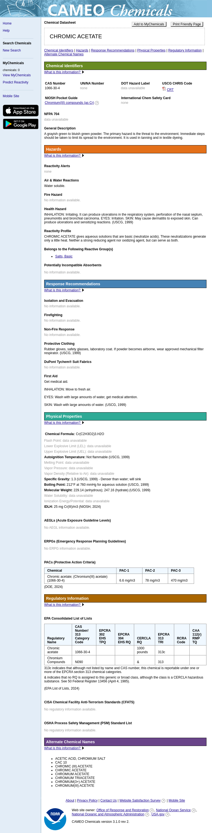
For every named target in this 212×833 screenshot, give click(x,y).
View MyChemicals (17, 75)
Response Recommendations (112, 50)
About (70, 800)
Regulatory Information (185, 50)
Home (7, 23)
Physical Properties (151, 50)
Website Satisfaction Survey (140, 800)
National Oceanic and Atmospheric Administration (108, 814)
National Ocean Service (173, 810)
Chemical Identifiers (58, 50)
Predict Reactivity (15, 82)
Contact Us (108, 800)
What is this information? (62, 72)
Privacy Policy (87, 800)
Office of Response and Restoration (122, 810)
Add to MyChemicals (149, 24)
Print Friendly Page (187, 24)
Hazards (82, 50)
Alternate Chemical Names (64, 54)
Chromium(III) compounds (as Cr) (69, 103)
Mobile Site (11, 96)
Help (6, 30)
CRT (170, 90)
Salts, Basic (64, 256)
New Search (12, 50)
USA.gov (158, 814)
